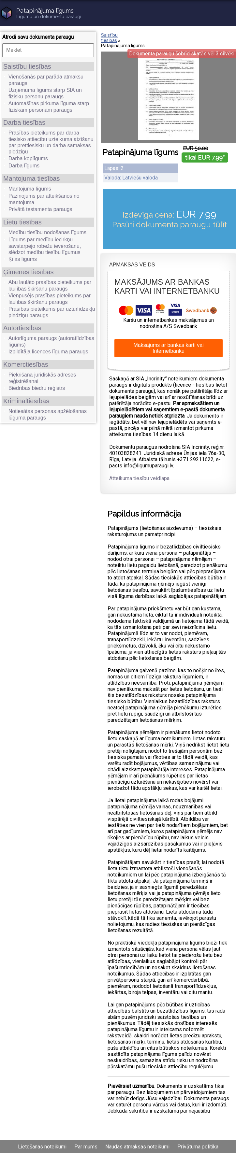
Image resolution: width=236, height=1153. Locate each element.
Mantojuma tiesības (31, 178)
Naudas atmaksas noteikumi (137, 1147)
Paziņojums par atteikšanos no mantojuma (44, 199)
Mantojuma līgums (29, 189)
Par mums (85, 1147)
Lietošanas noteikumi (42, 1147)
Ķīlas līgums (22, 259)
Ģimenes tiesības (28, 272)
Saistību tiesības (27, 66)
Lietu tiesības (22, 222)
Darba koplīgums (28, 158)
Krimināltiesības (26, 401)
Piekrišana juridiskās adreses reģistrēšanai (42, 378)
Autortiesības (22, 328)
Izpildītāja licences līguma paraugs (48, 351)
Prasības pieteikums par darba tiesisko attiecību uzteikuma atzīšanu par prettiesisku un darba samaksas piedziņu (51, 142)
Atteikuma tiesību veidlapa (139, 478)
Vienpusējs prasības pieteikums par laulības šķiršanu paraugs (49, 299)
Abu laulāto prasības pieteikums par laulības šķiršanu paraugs (49, 285)
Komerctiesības (25, 364)
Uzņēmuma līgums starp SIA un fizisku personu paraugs (45, 93)
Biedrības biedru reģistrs (36, 388)
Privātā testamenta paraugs (40, 209)
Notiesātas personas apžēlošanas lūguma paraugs (47, 414)
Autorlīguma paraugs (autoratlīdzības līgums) (51, 341)
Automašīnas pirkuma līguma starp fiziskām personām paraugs (48, 107)
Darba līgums (23, 165)
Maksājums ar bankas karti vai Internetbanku (168, 348)
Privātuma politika (197, 1147)
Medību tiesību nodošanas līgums (47, 232)
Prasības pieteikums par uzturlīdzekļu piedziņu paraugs (51, 312)
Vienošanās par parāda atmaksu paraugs (45, 80)
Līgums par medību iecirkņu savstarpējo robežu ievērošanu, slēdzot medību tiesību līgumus (44, 246)
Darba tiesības (24, 122)
